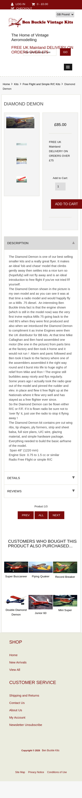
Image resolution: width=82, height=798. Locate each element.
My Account (17, 717)
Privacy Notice (36, 772)
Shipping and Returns (24, 695)
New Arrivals (17, 662)
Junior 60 (40, 613)
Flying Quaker (41, 576)
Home (6, 84)
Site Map (20, 772)
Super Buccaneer (16, 576)
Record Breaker (65, 576)
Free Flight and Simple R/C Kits (41, 84)
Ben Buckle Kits (50, 750)
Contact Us (17, 703)
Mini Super (65, 610)
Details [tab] (41, 478)
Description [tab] (41, 243)
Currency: (48, 14)
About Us (15, 710)
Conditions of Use (57, 772)
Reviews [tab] (41, 491)
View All (14, 669)
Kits (16, 84)
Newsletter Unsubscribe (25, 725)
